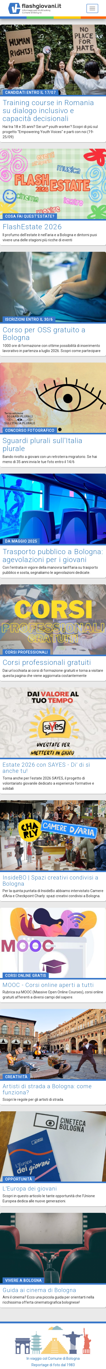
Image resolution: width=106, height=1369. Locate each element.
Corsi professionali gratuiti (47, 662)
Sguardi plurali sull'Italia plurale (43, 444)
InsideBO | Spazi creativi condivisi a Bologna (51, 880)
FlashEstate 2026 (32, 227)
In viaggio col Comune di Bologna (53, 1358)
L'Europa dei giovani (30, 1188)
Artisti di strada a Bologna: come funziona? (47, 1089)
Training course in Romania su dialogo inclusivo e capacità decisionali (48, 110)
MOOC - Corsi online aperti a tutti (48, 985)
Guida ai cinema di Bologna (39, 1290)
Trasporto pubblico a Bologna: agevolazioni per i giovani (53, 555)
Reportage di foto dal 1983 (53, 1365)
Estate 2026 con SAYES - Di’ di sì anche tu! (46, 768)
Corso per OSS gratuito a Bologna (44, 334)
